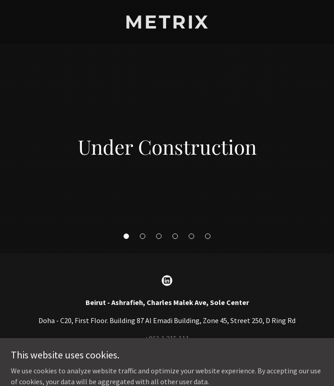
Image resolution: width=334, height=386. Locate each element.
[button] (126, 236)
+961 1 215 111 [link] (167, 338)
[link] (167, 25)
